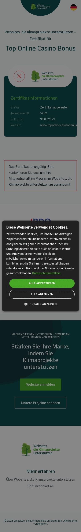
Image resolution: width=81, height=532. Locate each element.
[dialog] (40, 266)
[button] (41, 304)
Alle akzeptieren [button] (42, 283)
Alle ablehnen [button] (42, 294)
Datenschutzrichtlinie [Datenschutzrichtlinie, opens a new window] (46, 273)
